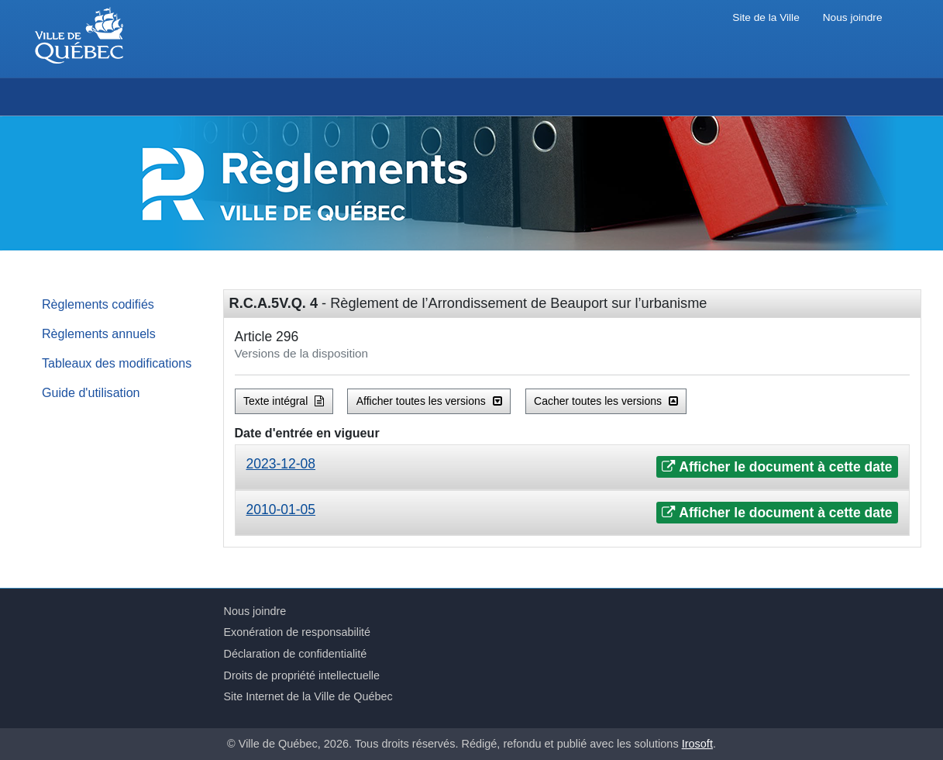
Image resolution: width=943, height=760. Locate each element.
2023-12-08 (281, 464)
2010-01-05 (281, 509)
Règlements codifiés (98, 304)
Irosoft (697, 744)
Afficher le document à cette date (777, 467)
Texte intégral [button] (283, 401)
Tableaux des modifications (116, 363)
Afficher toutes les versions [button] (429, 401)
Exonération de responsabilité (297, 632)
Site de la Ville (765, 17)
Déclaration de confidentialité (295, 654)
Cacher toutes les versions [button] (606, 401)
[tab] (572, 467)
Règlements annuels (99, 333)
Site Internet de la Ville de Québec (308, 696)
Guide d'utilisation (91, 392)
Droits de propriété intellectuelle (302, 675)
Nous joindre (853, 17)
